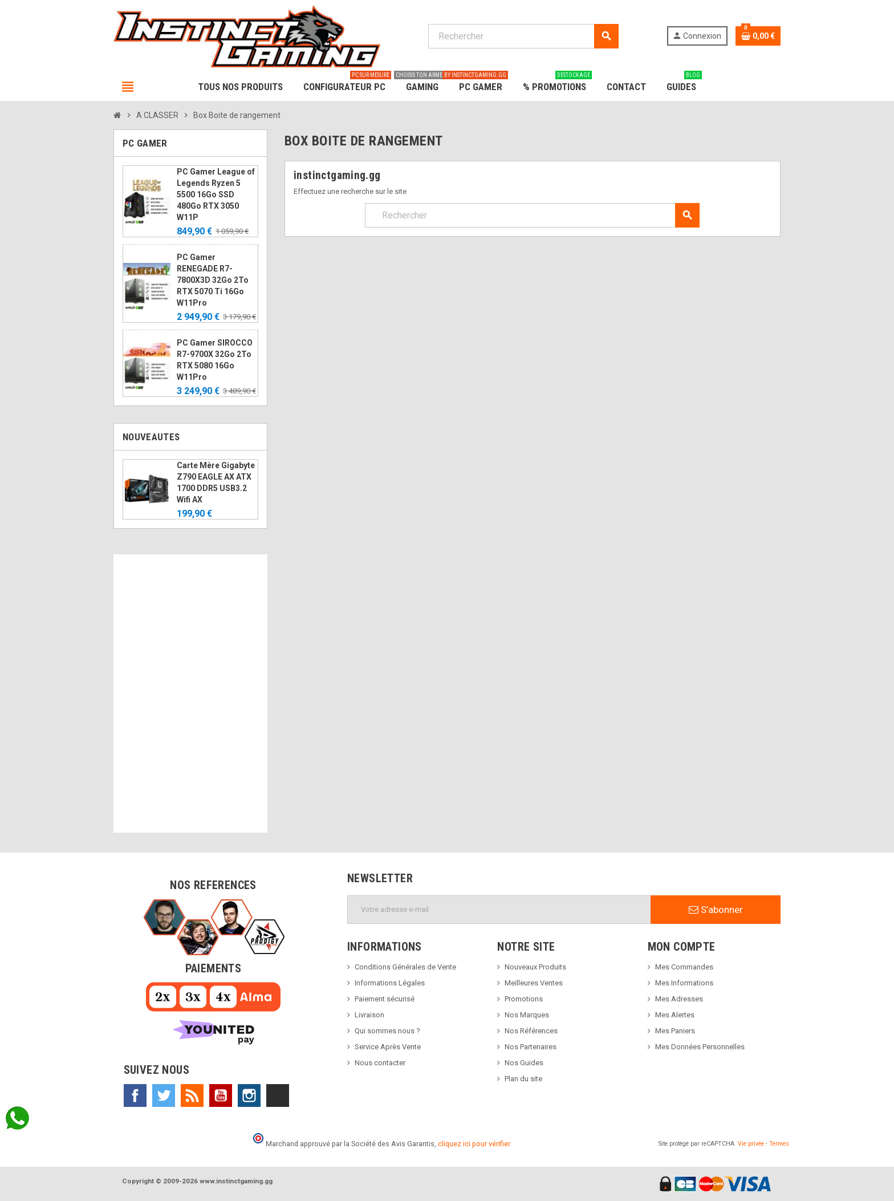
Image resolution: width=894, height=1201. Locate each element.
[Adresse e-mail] (499, 909)
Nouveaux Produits (535, 967)
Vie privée (751, 1143)
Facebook (135, 1095)
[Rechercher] (523, 36)
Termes (779, 1143)
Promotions (524, 999)
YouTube (220, 1095)
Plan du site (523, 1078)
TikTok (277, 1095)
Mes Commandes (684, 967)
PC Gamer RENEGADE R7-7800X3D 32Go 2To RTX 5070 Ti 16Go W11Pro (213, 280)
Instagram (249, 1095)
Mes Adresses (679, 999)
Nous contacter (380, 1062)
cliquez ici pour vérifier (474, 1143)
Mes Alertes (674, 1015)
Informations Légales (390, 983)
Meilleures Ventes (534, 983)
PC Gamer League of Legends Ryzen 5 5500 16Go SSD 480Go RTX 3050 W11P (216, 194)
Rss (192, 1095)
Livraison (369, 1015)
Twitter (163, 1095)
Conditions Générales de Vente (405, 967)
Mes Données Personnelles (700, 1046)
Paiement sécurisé (385, 999)
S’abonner (716, 909)
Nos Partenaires (530, 1046)
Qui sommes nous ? (387, 1030)
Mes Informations (684, 983)
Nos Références (531, 1030)
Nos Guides (524, 1062)
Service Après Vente (388, 1046)
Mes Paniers (675, 1030)
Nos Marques (527, 1015)
